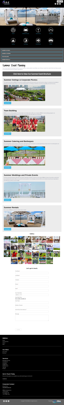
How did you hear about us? (20, 309)
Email (16, 288)
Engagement (5, 364)
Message (17, 314)
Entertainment (5, 366)
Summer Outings (6, 50)
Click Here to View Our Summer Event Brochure (32, 73)
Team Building (5, 56)
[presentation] (25, 324)
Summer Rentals (6, 59)
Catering (4, 367)
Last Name (17, 275)
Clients (4, 343)
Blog (3, 344)
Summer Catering (6, 53)
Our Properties (5, 341)
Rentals (4, 368)
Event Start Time (18, 297)
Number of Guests (18, 305)
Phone (16, 284)
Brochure (4, 353)
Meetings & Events (6, 360)
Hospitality (5, 363)
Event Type (17, 300)
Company (17, 279)
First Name (17, 271)
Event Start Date (18, 293)
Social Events (5, 361)
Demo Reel (5, 351)
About (4, 340)
